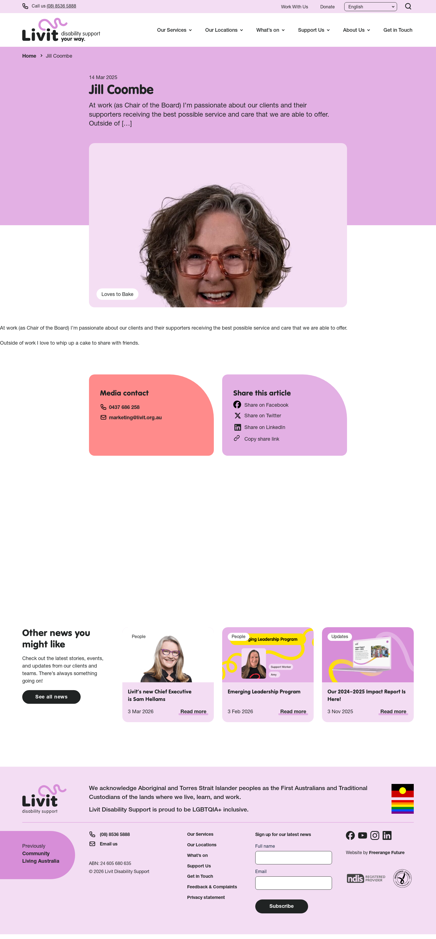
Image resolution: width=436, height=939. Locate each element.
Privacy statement (206, 897)
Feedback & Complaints (212, 886)
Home (29, 56)
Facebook (350, 835)
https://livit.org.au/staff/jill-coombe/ (284, 438)
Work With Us (294, 6)
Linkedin (387, 835)
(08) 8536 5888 (61, 6)
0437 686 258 (124, 407)
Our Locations (202, 844)
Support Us (199, 866)
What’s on (197, 855)
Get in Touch (397, 30)
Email (261, 871)
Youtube (362, 835)
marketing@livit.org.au (135, 417)
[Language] (370, 7)
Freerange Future (387, 852)
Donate (327, 6)
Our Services (200, 834)
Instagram (374, 835)
